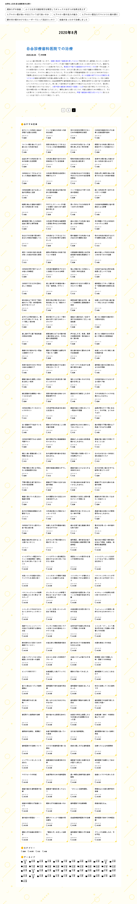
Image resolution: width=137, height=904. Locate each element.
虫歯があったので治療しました (73, 19)
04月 (25, 862)
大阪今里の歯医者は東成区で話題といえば (67, 86)
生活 (39, 851)
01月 (49, 861)
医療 (24, 851)
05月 (98, 861)
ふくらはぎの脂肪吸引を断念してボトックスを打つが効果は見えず (55, 9)
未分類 (32, 851)
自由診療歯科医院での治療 (49, 48)
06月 (74, 866)
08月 (90, 861)
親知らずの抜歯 (14, 9)
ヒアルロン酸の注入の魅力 (65, 14)
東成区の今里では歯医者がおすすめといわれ (80, 67)
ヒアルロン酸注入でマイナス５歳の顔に (100, 14)
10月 (74, 861)
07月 (66, 866)
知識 (45, 851)
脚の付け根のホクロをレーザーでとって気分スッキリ (31, 19)
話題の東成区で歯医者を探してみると (64, 61)
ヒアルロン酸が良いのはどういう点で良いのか (28, 14)
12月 (57, 861)
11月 (66, 861)
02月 (41, 861)
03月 (33, 861)
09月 (82, 861)
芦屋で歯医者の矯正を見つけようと (90, 92)
